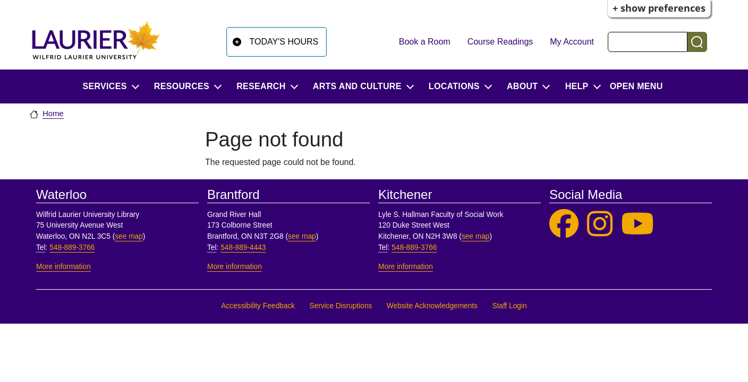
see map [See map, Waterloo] (129, 236)
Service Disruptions (340, 306)
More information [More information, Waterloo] (63, 267)
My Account (572, 41)
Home (53, 113)
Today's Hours (284, 41)
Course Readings (500, 41)
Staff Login (509, 306)
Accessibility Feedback (258, 306)
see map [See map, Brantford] (302, 236)
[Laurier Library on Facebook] (564, 224)
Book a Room (424, 41)
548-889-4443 (243, 247)
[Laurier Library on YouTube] (637, 224)
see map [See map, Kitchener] (476, 236)
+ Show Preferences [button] (659, 8)
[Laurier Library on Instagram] (600, 224)
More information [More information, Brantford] (234, 267)
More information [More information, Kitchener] (405, 267)
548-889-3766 (72, 247)
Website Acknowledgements (432, 306)
